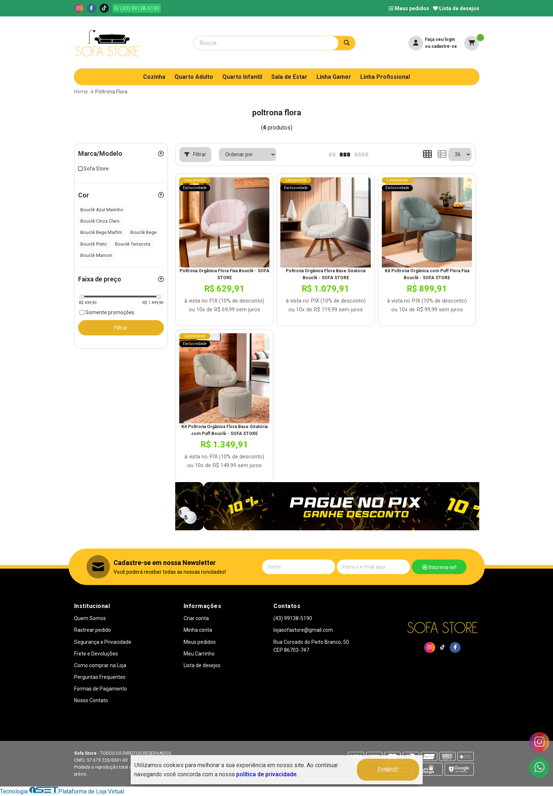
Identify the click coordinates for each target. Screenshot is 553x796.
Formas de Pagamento (100, 689)
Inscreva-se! (439, 567)
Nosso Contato (91, 700)
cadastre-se (444, 46)
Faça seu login (440, 39)
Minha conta (198, 630)
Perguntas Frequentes (100, 677)
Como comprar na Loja (100, 665)
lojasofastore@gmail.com (303, 630)
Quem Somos (90, 618)
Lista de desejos (456, 8)
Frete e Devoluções (96, 654)
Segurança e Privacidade (102, 642)
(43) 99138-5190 (292, 618)
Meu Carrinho (199, 654)
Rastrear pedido (92, 630)
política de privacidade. (267, 774)
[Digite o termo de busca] (266, 43)
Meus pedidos (408, 8)
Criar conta (196, 618)
